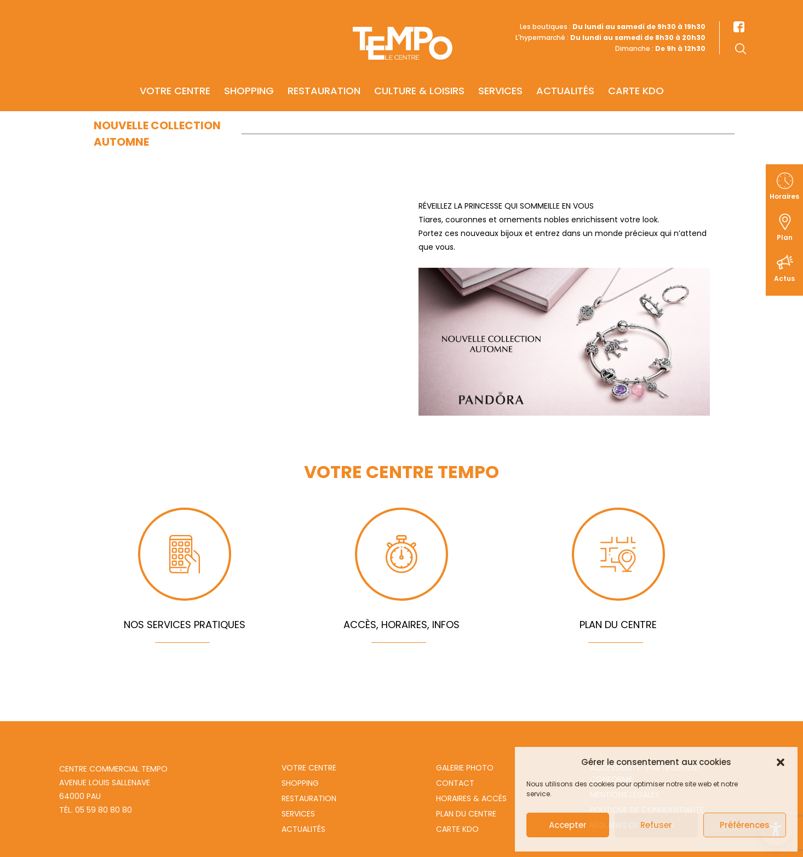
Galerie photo (465, 767)
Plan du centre (466, 813)
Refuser (656, 825)
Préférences (745, 825)
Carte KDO (636, 75)
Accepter (568, 825)
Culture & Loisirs (419, 75)
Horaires (784, 196)
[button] (780, 762)
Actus (784, 278)
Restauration (324, 75)
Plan (785, 237)
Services (500, 75)
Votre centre (175, 75)
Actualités (565, 75)
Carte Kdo (457, 829)
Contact (455, 783)
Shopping (249, 75)
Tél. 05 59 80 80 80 (95, 809)
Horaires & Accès (471, 798)
